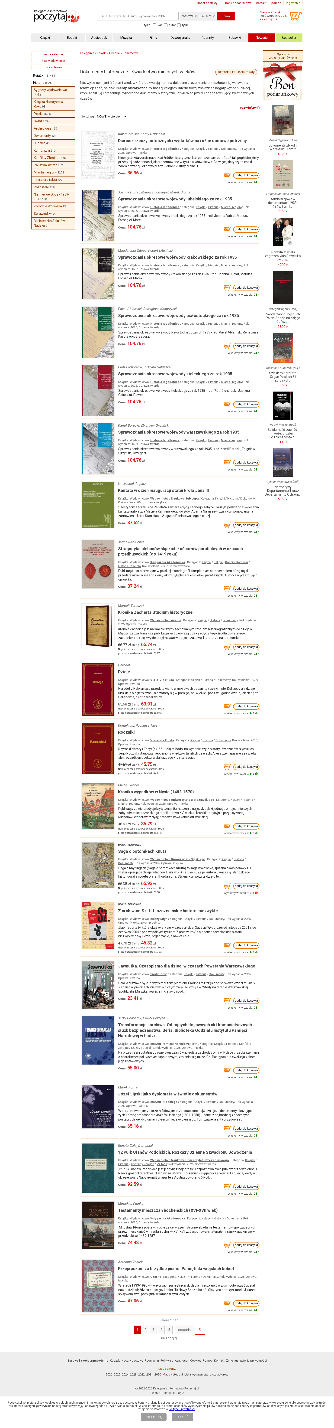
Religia (218, 562)
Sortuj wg (87, 116)
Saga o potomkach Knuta (142, 851)
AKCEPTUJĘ (153, 1417)
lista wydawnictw (53, 60)
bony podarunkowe (238, 3)
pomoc (276, 3)
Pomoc (207, 1360)
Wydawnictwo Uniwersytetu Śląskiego (177, 859)
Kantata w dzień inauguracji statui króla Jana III (163, 490)
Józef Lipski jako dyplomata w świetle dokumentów (167, 1093)
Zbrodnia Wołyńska (48, 206)
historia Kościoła (129, 566)
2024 (125, 1374)
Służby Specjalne (142, 1047)
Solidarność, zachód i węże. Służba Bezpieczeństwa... (283, 433)
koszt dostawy (207, 3)
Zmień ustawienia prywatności (246, 1360)
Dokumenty (42, 135)
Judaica (39, 143)
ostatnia (184, 1330)
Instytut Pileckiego (163, 1102)
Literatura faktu (45, 180)
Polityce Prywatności (182, 1409)
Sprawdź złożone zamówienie (283, 55)
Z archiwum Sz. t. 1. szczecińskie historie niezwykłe (168, 910)
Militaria (162, 1164)
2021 (149, 1374)
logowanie (293, 3)
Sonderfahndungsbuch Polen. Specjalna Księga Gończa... (283, 318)
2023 (133, 1374)
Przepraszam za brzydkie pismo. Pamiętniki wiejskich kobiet (176, 1268)
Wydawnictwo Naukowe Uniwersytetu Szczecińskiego (189, 1160)
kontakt (261, 3)
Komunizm (42, 150)
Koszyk (115, 1360)
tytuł (185, 25)
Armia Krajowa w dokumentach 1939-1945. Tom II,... (283, 202)
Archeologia (42, 128)
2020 (157, 1374)
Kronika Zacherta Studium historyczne (155, 612)
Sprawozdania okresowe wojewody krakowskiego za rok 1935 (177, 257)
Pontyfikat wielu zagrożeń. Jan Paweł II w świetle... (283, 255)
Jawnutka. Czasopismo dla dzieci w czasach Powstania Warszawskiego (186, 966)
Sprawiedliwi (43, 214)
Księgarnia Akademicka (167, 562)
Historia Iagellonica (165, 148)
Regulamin (152, 1360)
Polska (39, 114)
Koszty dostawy (132, 1360)
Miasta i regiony (45, 172)
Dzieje (124, 671)
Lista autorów (219, 1374)
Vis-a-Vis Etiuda (162, 680)
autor (172, 25)
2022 (141, 1374)
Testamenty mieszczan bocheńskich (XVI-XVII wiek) (168, 1210)
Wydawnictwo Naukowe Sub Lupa (174, 498)
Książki (38, 75)
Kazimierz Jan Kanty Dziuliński (141, 134)
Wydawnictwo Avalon (165, 620)
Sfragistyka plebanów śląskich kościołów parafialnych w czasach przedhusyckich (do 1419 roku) (180, 551)
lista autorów (53, 67)
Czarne (155, 1276)
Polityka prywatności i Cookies (181, 1360)
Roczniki (126, 732)
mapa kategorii (53, 54)
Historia (38, 83)
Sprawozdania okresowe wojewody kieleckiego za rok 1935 (175, 373)
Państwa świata (45, 165)
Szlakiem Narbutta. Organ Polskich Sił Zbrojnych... (283, 376)
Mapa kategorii (173, 1374)
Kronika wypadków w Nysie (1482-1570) (156, 791)
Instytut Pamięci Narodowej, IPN (174, 1044)
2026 (109, 1374)
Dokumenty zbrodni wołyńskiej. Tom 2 (283, 147)
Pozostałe (41, 187)
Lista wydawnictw (196, 1374)
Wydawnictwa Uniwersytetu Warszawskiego (182, 799)
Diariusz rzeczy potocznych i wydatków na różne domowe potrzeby (182, 140)
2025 (117, 1374)
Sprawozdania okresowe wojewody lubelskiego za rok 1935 (175, 198)
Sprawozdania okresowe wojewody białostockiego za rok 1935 (178, 315)
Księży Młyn (158, 919)
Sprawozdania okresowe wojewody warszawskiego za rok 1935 (178, 432)
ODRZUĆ (182, 1417)
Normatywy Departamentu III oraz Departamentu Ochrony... (283, 490)
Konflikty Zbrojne (46, 158)
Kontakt (219, 1360)
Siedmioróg (158, 974)
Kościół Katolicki (236, 562)
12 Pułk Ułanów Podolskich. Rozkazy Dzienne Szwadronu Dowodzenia (185, 1152)
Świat (38, 121)
